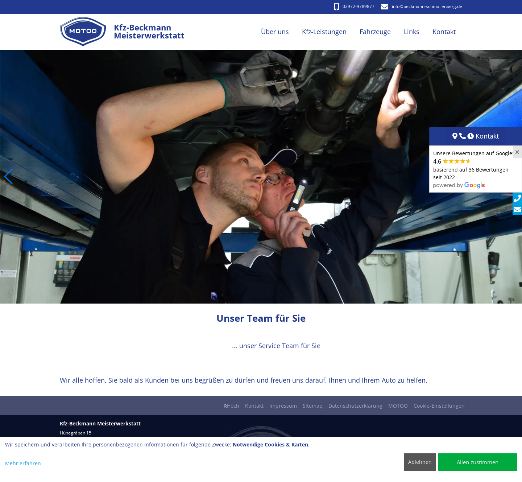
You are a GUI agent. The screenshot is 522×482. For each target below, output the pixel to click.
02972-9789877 (354, 6)
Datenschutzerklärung (355, 405)
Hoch (231, 405)
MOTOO (398, 405)
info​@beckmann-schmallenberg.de (421, 6)
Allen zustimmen (477, 462)
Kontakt (254, 405)
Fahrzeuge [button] (375, 31)
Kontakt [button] (444, 31)
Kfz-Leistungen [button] (324, 31)
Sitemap (313, 405)
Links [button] (411, 31)
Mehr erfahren (23, 463)
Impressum (283, 405)
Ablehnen (420, 461)
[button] (8, 177)
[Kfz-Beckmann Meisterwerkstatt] (87, 32)
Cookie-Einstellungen (439, 405)
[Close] (517, 152)
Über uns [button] (275, 31)
